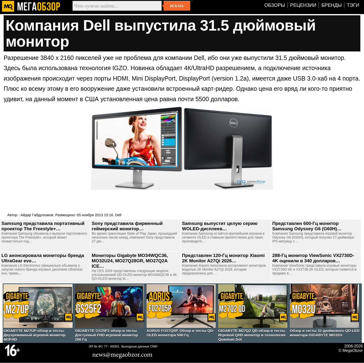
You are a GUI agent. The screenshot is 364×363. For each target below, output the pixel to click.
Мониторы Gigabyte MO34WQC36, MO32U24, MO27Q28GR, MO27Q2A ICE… (130, 261)
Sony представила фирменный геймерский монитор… (127, 226)
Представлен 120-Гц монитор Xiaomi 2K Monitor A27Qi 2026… (223, 258)
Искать (177, 6)
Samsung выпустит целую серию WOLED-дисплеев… (219, 226)
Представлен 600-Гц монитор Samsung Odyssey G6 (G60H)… (307, 226)
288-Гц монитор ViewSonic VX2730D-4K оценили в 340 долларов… (313, 258)
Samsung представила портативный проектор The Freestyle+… (42, 226)
